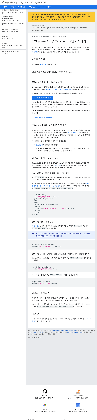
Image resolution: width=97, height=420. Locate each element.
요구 (61, 17)
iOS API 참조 (47, 7)
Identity (9, 2)
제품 (37, 36)
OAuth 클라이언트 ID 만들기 (42, 98)
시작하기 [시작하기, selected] (4, 7)
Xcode (42, 65)
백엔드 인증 (57, 165)
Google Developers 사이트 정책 (75, 332)
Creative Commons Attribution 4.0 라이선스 (64, 330)
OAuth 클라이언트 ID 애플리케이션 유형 (58, 89)
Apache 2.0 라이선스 (37, 332)
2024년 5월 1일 (39, 14)
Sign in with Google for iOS (33, 2)
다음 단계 (35, 52)
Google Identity (45, 36)
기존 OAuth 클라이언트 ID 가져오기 (44, 117)
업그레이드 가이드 (57, 19)
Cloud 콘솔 (39, 145)
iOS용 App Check (34, 7)
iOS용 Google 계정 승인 (18, 7)
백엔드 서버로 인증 (74, 133)
